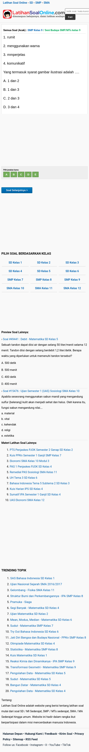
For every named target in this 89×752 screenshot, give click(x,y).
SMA (47, 2)
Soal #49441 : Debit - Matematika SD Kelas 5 (30, 339)
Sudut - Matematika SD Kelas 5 (30, 679)
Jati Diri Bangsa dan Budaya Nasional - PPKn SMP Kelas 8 (48, 637)
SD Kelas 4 (15, 271)
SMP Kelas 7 (15, 279)
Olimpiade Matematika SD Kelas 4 (32, 643)
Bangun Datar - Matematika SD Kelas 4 (35, 685)
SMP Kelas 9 (35, 30)
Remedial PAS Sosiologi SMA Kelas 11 (33, 472)
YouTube (54, 745)
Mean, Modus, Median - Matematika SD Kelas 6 (41, 619)
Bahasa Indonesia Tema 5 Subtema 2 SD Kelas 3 (40, 483)
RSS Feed (32, 739)
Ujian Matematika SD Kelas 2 (29, 614)
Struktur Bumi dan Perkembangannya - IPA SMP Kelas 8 (46, 596)
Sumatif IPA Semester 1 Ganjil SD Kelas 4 (35, 494)
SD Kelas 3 (72, 262)
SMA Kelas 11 (43, 288)
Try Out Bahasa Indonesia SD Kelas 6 (34, 631)
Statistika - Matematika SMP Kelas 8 (34, 649)
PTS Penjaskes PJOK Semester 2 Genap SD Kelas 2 (41, 449)
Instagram (36, 745)
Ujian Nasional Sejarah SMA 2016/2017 (36, 584)
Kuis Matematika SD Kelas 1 (28, 655)
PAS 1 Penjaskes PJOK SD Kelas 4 (31, 466)
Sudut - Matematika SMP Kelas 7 (31, 625)
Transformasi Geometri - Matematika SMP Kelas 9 (43, 667)
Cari (70, 17)
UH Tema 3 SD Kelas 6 (23, 477)
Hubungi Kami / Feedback (41, 733)
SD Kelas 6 (72, 271)
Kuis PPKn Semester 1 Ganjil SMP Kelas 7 (35, 455)
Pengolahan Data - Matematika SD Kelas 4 (38, 691)
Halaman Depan (13, 733)
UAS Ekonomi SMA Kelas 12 (27, 500)
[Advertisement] (44, 140)
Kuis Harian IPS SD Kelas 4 (26, 489)
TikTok (66, 745)
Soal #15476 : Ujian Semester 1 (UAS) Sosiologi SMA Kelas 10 (41, 391)
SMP (38, 2)
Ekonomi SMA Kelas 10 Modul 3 (29, 461)
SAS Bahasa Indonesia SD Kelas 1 (32, 578)
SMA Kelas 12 (72, 288)
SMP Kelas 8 (44, 279)
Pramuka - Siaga (21, 602)
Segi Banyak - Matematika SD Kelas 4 (34, 608)
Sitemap (18, 739)
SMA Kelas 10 (15, 288)
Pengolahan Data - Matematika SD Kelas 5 (38, 673)
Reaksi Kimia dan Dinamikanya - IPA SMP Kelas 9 (42, 661)
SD (31, 2)
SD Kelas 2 (43, 262)
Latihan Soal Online (15, 2)
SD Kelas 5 (43, 271)
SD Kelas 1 (15, 262)
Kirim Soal (65, 733)
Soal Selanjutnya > (17, 190)
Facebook (22, 745)
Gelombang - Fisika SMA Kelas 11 (32, 590)
